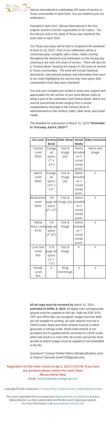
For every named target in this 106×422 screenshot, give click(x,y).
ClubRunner (83, 396)
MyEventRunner (64, 396)
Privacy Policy (49, 389)
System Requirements (89, 389)
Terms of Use (67, 389)
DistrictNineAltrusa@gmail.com (57, 378)
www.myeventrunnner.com (68, 403)
